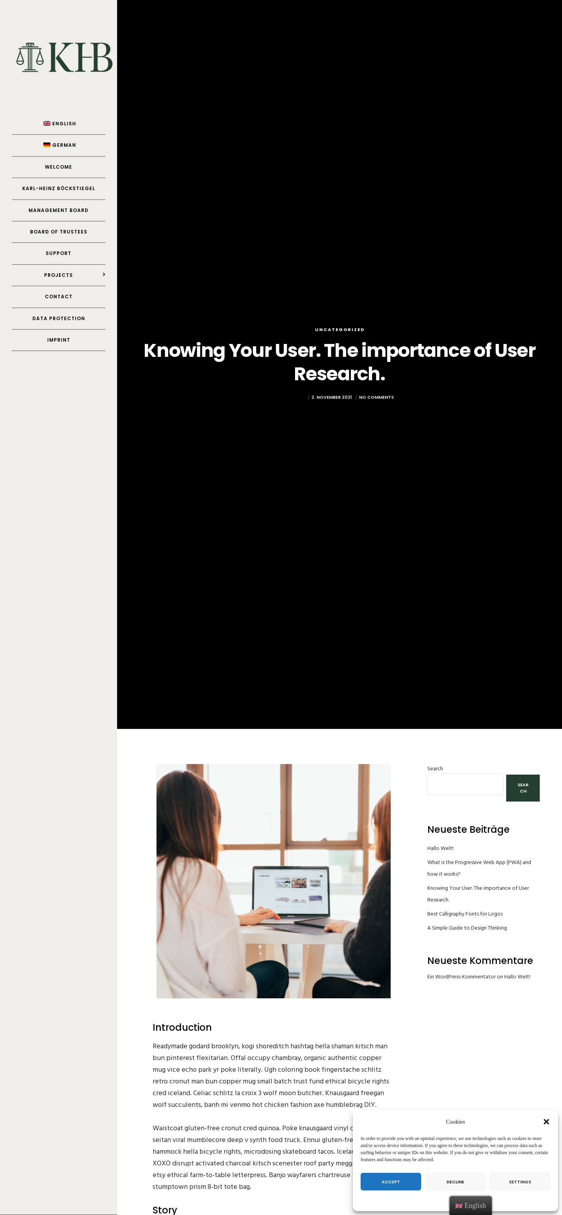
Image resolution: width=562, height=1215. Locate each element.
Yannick (296, 407)
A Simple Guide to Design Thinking (467, 927)
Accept (391, 1182)
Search (435, 768)
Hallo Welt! (440, 848)
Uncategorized (340, 329)
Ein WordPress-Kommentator (461, 976)
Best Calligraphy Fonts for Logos (465, 913)
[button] (546, 1122)
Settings (520, 1182)
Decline (455, 1182)
